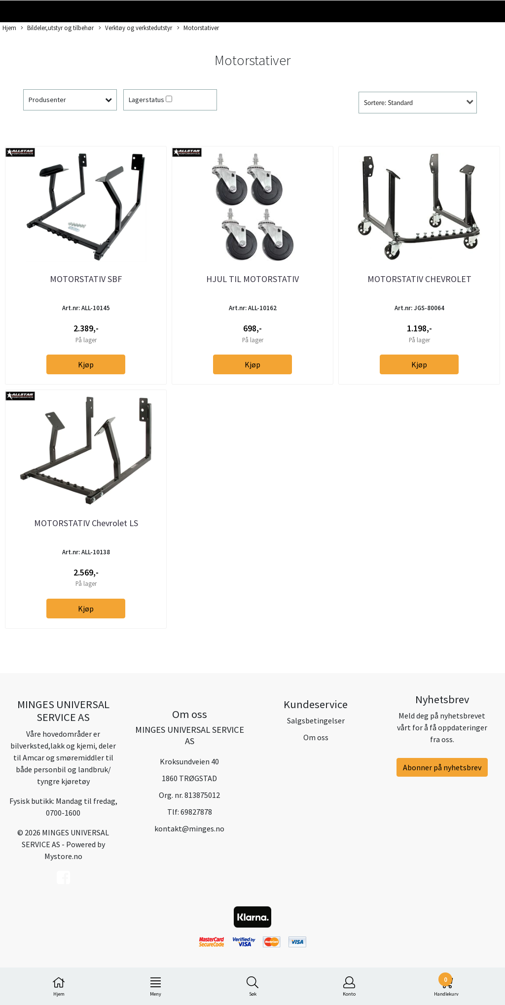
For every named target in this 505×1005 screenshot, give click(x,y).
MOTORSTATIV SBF (86, 279)
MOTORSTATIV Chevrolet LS (86, 523)
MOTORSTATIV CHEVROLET (419, 279)
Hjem (9, 28)
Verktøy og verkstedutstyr (135, 28)
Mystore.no (63, 856)
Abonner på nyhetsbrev (442, 767)
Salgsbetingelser (316, 720)
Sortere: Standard (388, 103)
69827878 (196, 812)
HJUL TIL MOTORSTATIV (252, 279)
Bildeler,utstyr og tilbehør (57, 28)
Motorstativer (198, 28)
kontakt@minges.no (189, 828)
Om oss (315, 737)
